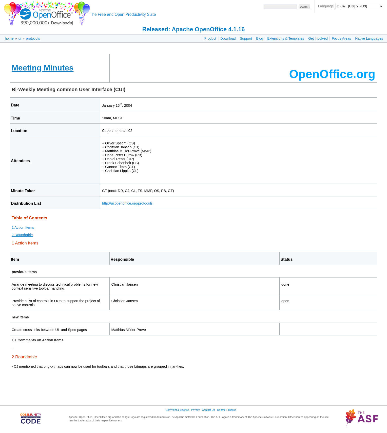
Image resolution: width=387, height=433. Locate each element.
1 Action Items (23, 227)
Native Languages (369, 38)
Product (210, 38)
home (9, 38)
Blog (259, 38)
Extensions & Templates (285, 38)
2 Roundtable (22, 235)
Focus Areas (341, 38)
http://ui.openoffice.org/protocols (127, 203)
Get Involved (318, 38)
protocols (33, 38)
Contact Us (208, 409)
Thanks (232, 409)
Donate (221, 409)
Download (228, 38)
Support (246, 38)
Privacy (195, 409)
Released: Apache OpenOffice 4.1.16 (193, 29)
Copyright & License (177, 409)
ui (20, 38)
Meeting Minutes (43, 67)
